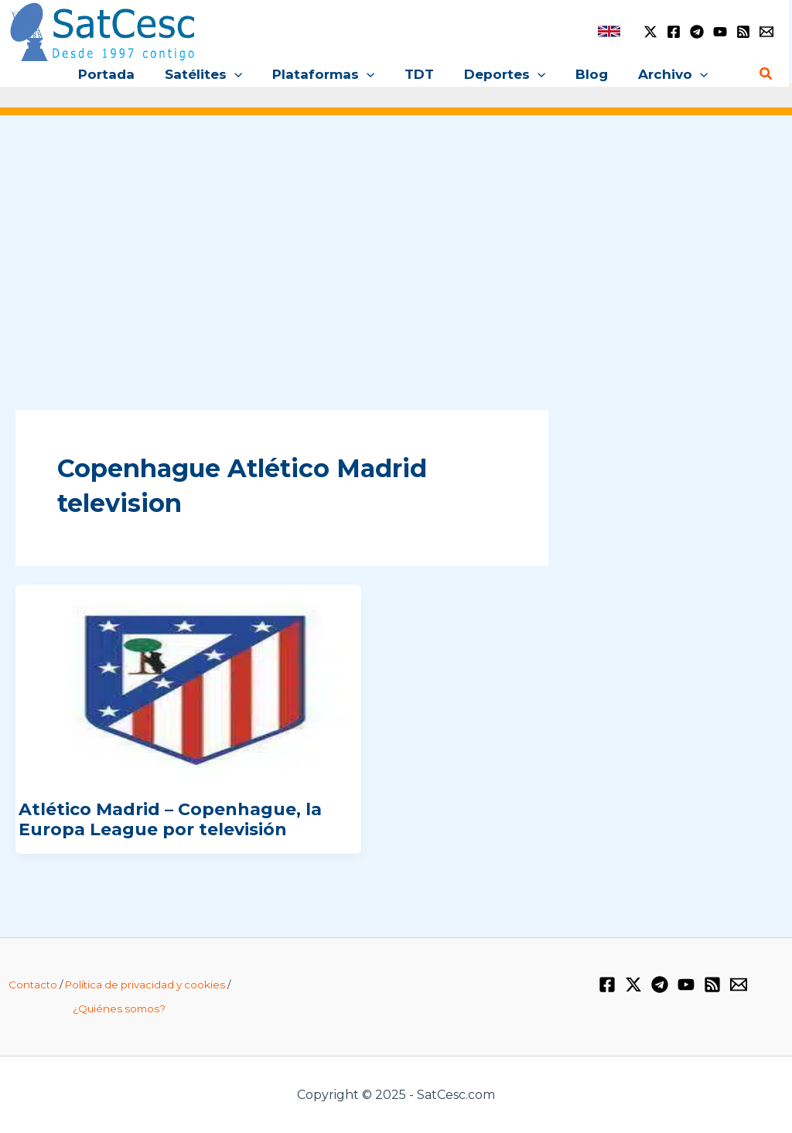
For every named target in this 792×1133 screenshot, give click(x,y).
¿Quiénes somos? (119, 1008)
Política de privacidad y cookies (145, 984)
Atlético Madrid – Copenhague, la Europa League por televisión (170, 819)
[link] (609, 31)
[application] (242, 74)
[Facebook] (674, 32)
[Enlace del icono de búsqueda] (766, 74)
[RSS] (743, 32)
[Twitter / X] (650, 32)
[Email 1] (766, 32)
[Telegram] (697, 32)
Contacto (33, 984)
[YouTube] (720, 32)
